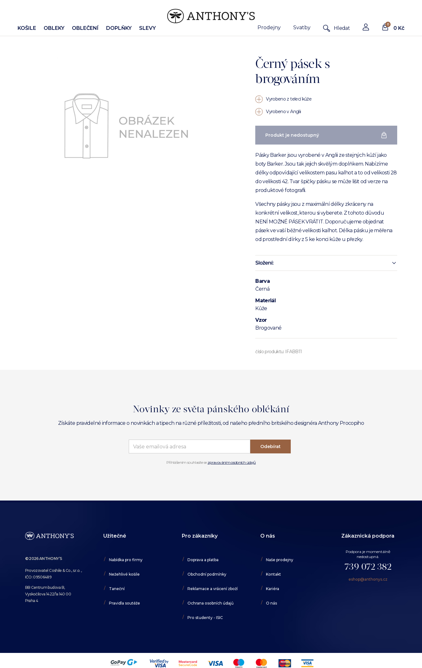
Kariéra (272, 588)
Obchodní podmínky (206, 574)
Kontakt (273, 574)
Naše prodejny (279, 559)
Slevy (147, 28)
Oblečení (85, 28)
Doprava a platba (203, 559)
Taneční (117, 588)
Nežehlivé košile (124, 574)
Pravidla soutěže (124, 603)
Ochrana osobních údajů (210, 603)
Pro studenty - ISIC (205, 617)
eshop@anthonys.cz (368, 579)
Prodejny (269, 27)
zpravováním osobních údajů (232, 462)
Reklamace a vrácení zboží (212, 588)
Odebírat (270, 446)
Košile (27, 28)
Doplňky (119, 28)
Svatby (302, 27)
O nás (271, 603)
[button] (326, 263)
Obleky (54, 28)
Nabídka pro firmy (126, 559)
